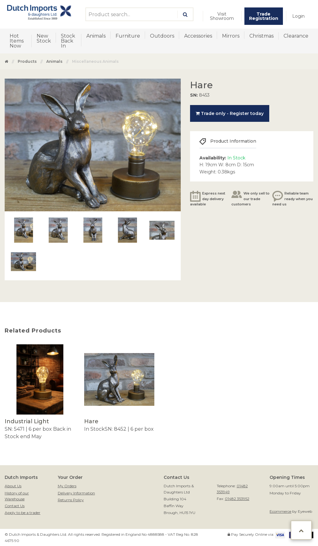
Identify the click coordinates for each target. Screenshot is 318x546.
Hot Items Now (17, 41)
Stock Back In (68, 41)
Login (298, 16)
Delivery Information (76, 493)
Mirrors (230, 36)
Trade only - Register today (230, 113)
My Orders (67, 486)
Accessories (198, 36)
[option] (40, 392)
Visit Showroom (222, 16)
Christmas (261, 36)
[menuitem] (222, 16)
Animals (96, 36)
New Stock (44, 38)
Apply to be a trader (22, 512)
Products (27, 61)
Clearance (296, 36)
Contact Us (15, 505)
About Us (13, 486)
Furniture (128, 36)
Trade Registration (263, 16)
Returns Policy (71, 500)
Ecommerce (280, 511)
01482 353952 (237, 498)
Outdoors (162, 36)
